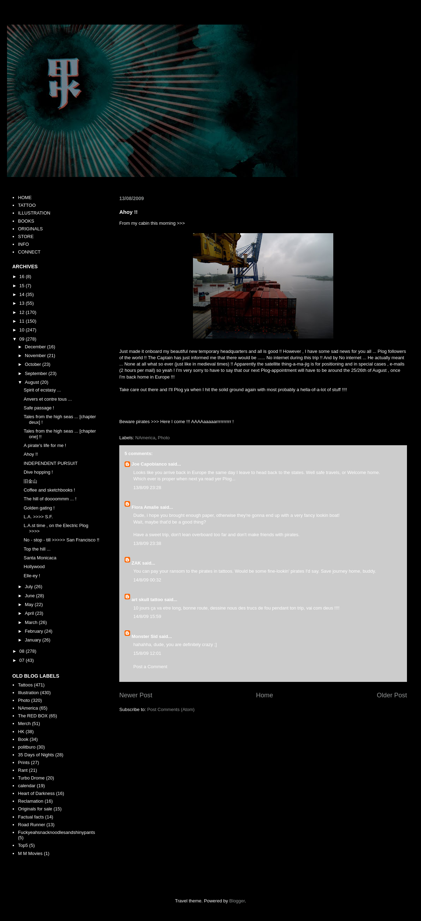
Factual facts (31, 817)
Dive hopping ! (38, 472)
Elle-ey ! (32, 575)
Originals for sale (35, 808)
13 (22, 303)
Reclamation (30, 801)
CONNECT (29, 252)
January (33, 640)
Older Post (392, 695)
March (32, 622)
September (36, 373)
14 (22, 294)
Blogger (237, 900)
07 (22, 660)
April (30, 613)
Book (23, 739)
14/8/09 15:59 (147, 616)
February (35, 631)
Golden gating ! (39, 508)
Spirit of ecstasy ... (42, 390)
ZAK (136, 563)
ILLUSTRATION (34, 213)
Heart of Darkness (36, 793)
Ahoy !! (31, 454)
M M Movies (30, 853)
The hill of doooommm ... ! (50, 498)
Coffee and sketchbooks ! (49, 490)
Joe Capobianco (149, 464)
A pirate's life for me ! (45, 445)
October (33, 364)
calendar (26, 785)
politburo (26, 747)
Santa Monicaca (40, 557)
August (32, 382)
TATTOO (27, 205)
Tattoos (25, 685)
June (30, 595)
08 (22, 651)
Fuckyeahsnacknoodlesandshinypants (56, 832)
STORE (26, 236)
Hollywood (34, 566)
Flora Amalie (145, 507)
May (30, 604)
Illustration (28, 692)
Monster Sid (145, 636)
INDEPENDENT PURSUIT (51, 463)
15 (22, 285)
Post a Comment (150, 666)
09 (22, 339)
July (29, 586)
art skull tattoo (147, 599)
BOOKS (26, 221)
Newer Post (135, 695)
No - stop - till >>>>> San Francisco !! (61, 539)
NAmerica (145, 437)
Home (264, 695)
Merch (24, 723)
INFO (23, 244)
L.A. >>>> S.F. (38, 516)
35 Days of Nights (36, 754)
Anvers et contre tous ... (48, 399)
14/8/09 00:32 (147, 580)
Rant (22, 770)
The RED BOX (33, 715)
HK (21, 731)
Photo (164, 437)
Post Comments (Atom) (171, 709)
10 (22, 330)
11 (22, 321)
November (36, 355)
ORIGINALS (30, 228)
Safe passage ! (39, 407)
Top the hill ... (37, 549)
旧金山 (30, 481)
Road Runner (31, 824)
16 (22, 276)
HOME (25, 197)
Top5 (23, 845)
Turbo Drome (31, 778)
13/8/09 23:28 (147, 487)
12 (22, 312)
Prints (23, 762)
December (36, 346)
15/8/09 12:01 (147, 653)
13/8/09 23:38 (147, 543)
